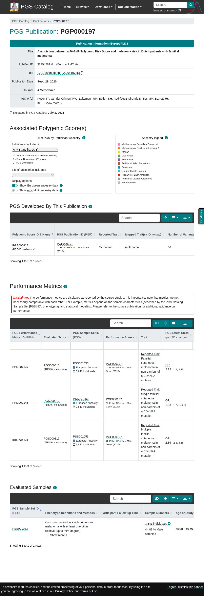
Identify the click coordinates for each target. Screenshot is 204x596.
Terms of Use (88, 591)
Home (67, 6)
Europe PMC (65, 64)
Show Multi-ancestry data (38, 190)
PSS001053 (80, 363)
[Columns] (175, 218)
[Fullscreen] (165, 218)
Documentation (128, 6)
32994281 (43, 64)
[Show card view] (156, 323)
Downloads (102, 6)
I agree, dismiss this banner (185, 587)
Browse (81, 6)
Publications (41, 21)
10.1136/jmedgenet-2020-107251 (58, 72)
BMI (179, 10)
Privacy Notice (64, 591)
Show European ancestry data (38, 185)
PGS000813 (20, 245)
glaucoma (171, 10)
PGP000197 (65, 243)
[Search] (139, 218)
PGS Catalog (20, 21)
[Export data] (187, 218)
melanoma (132, 247)
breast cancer (160, 10)
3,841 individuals (156, 523)
